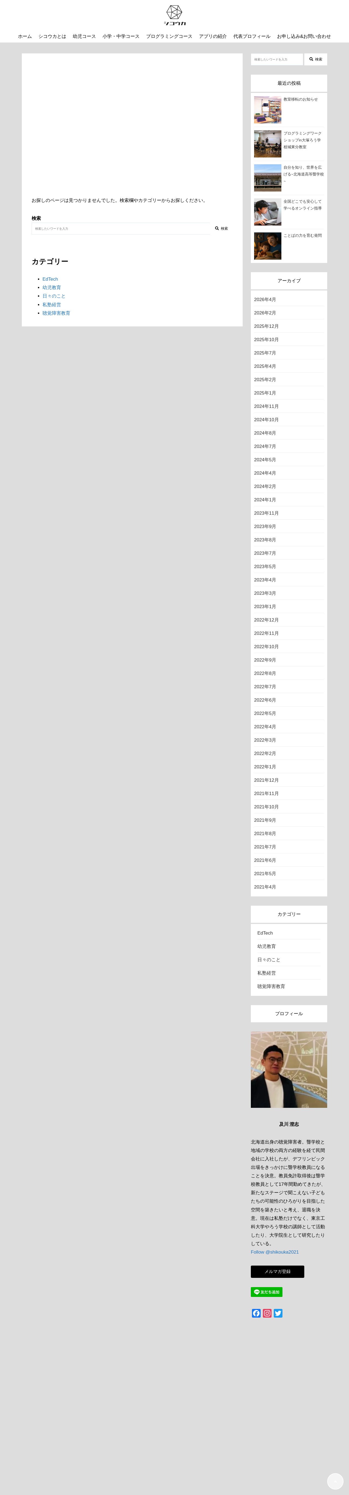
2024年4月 (265, 473)
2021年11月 (266, 793)
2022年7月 (265, 686)
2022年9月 (265, 660)
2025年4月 (265, 366)
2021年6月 (265, 860)
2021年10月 (266, 806)
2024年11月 (266, 406)
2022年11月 (266, 633)
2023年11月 (266, 513)
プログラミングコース (169, 36)
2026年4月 (265, 299)
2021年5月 (265, 873)
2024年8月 (265, 433)
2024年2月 (265, 486)
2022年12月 (266, 620)
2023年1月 (265, 606)
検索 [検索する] (221, 228)
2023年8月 (265, 539)
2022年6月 (265, 700)
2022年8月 (265, 673)
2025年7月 (265, 353)
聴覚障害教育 (56, 313)
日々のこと (54, 296)
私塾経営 (52, 304)
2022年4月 (265, 726)
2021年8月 (265, 833)
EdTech (50, 279)
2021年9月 (265, 820)
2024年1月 (265, 499)
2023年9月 (265, 526)
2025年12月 (266, 326)
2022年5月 (265, 713)
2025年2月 (265, 379)
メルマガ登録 (277, 1271)
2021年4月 (265, 887)
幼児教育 (52, 287)
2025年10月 (266, 339)
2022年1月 (265, 766)
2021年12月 (266, 780)
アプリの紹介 (213, 36)
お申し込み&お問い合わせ (304, 36)
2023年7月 (265, 553)
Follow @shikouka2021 (275, 1252)
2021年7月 (265, 847)
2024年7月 (265, 446)
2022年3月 (265, 740)
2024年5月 (265, 459)
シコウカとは (52, 36)
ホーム (25, 36)
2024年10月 (266, 419)
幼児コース (84, 36)
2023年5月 (265, 566)
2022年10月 (266, 646)
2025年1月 (265, 393)
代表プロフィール (251, 36)
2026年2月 (265, 313)
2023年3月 (265, 593)
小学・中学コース (121, 36)
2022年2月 (265, 753)
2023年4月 (265, 580)
